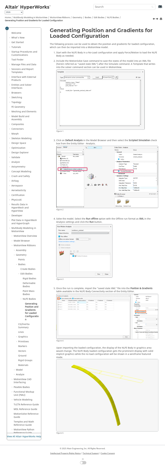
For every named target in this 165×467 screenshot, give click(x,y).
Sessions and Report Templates (22, 39)
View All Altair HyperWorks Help (24, 436)
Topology (16, 71)
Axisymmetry (18, 135)
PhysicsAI (16, 168)
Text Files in (22, 419)
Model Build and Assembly (20, 87)
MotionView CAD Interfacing (22, 349)
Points (21, 228)
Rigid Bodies (29, 247)
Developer (16, 184)
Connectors (17, 97)
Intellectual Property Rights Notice (65, 453)
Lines (21, 301)
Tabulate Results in (21, 412)
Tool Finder (17, 28)
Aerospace (17, 154)
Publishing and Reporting (19, 425)
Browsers (16, 61)
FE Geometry (18, 75)
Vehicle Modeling (23, 368)
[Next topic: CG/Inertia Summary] (157, 19)
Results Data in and (20, 176)
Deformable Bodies (29, 253)
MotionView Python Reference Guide (24, 400)
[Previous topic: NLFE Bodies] (154, 19)
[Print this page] (161, 19)
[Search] (151, 7)
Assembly (21, 219)
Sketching (16, 66)
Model (19, 338)
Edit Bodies (99, 17)
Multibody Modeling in (30, 17)
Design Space (18, 112)
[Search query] (124, 7)
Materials (23, 334)
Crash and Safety (20, 145)
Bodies (88, 17)
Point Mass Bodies (28, 261)
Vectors (22, 320)
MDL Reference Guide (25, 378)
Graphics (23, 305)
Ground (22, 324)
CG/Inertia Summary (23, 294)
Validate (15, 126)
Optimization (18, 116)
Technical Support (91, 453)
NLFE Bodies (113, 17)
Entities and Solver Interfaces (21, 55)
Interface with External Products (23, 47)
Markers (22, 315)
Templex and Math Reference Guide (24, 392)
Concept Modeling (21, 140)
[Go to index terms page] (156, 8)
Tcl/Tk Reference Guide (26, 373)
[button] (10, 28)
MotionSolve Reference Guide (26, 384)
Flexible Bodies (22, 356)
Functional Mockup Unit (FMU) (24, 362)
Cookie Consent (108, 453)
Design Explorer (20, 121)
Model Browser (22, 209)
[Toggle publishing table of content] (7, 28)
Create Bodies (27, 238)
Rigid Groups (25, 329)
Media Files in (25, 406)
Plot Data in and (24, 190)
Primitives (23, 310)
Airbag (15, 149)
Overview (25, 205)
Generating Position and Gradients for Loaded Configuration (34, 20)
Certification (18, 164)
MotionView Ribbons (60, 17)
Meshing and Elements (23, 80)
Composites (17, 93)
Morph (15, 102)
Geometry (77, 17)
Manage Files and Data (23, 33)
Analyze (15, 131)
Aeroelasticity (18, 159)
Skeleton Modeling (21, 107)
